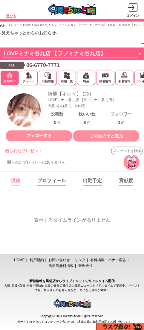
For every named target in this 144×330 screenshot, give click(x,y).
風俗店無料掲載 (60, 266)
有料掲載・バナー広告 (108, 260)
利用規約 (37, 260)
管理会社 (85, 266)
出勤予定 (92, 180)
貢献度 (126, 180)
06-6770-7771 (43, 65)
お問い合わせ (59, 260)
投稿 (15, 180)
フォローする (39, 135)
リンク (80, 260)
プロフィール (51, 180)
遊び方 (11, 16)
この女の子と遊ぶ (106, 135)
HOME (19, 260)
